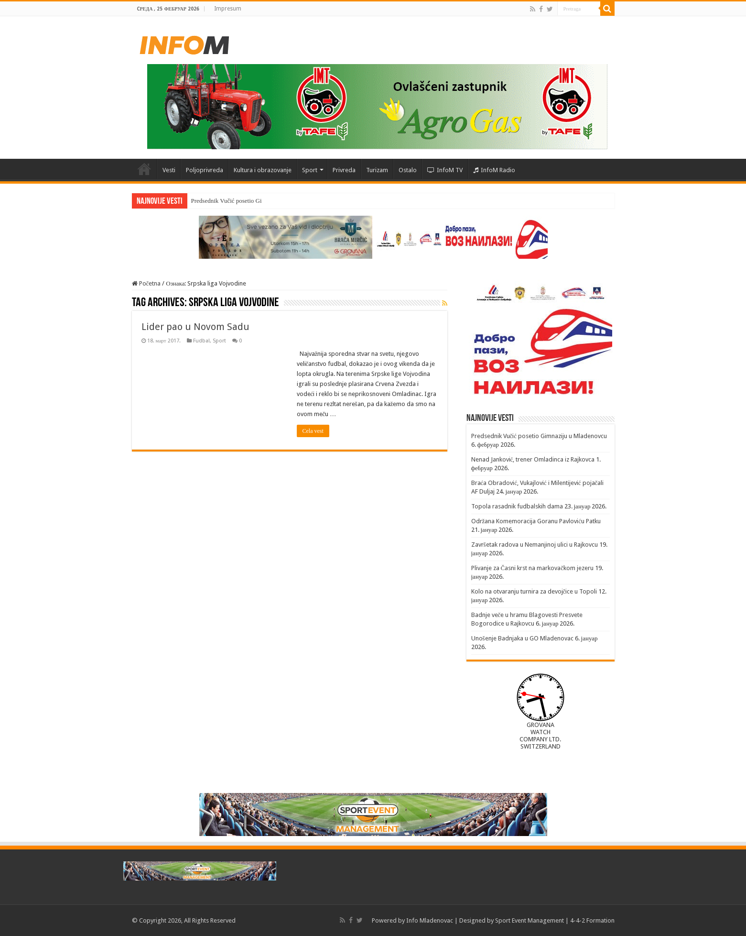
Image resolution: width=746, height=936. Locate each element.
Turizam (377, 170)
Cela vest (313, 431)
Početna (144, 169)
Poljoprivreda (204, 170)
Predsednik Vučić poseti (221, 200)
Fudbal (201, 341)
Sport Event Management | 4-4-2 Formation (555, 920)
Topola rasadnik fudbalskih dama (517, 506)
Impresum (227, 8)
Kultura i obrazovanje (263, 170)
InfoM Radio (494, 170)
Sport (309, 170)
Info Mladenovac (429, 920)
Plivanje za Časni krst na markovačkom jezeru (532, 568)
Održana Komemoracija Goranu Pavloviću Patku (536, 521)
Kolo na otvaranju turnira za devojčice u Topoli (534, 591)
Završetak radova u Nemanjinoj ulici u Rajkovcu (534, 544)
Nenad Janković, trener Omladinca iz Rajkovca (533, 459)
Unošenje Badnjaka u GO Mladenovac (522, 638)
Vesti (168, 170)
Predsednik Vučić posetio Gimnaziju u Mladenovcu (539, 436)
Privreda (344, 170)
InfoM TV (445, 170)
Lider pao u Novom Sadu (195, 326)
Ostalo (408, 170)
